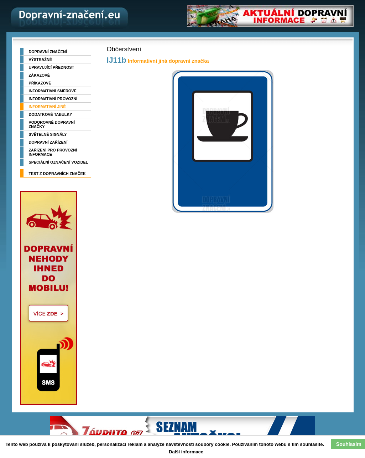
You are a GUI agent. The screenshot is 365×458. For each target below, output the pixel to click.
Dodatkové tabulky (50, 114)
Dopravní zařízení (48, 142)
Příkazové (40, 83)
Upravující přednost (51, 67)
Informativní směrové (53, 91)
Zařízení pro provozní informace (53, 152)
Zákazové (39, 75)
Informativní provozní (53, 99)
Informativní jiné (47, 106)
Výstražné (40, 59)
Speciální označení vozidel (58, 162)
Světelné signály (48, 134)
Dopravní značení (48, 52)
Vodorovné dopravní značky (52, 124)
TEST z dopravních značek (57, 173)
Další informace (186, 451)
